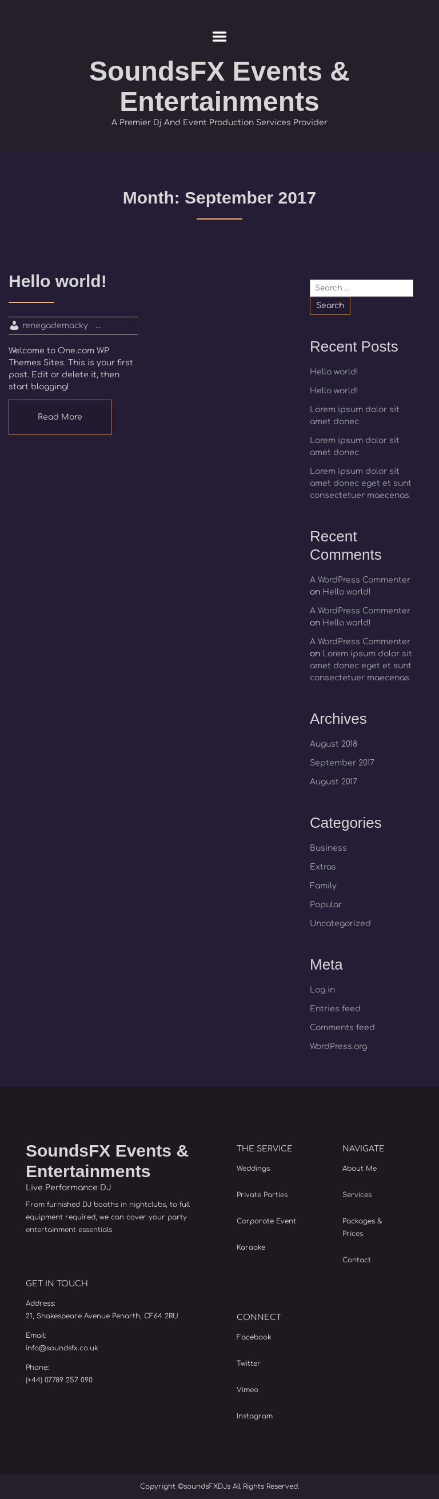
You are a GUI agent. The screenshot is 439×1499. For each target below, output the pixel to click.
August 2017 (333, 782)
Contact (356, 1260)
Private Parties (262, 1195)
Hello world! (334, 372)
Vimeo (247, 1390)
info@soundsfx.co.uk (62, 1348)
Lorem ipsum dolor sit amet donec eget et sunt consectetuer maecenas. (361, 483)
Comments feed (342, 1027)
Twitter (249, 1364)
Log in (322, 990)
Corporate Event (266, 1221)
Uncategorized (340, 923)
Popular (326, 904)
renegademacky (55, 325)
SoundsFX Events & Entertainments (219, 86)
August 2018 (333, 744)
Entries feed (335, 1008)
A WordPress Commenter (360, 580)
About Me (359, 1169)
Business (328, 848)
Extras (323, 867)
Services (357, 1195)
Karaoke (251, 1247)
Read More (60, 417)
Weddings (253, 1169)
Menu (219, 37)
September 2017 (342, 763)
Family (323, 886)
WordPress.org (338, 1046)
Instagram (255, 1416)
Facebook (254, 1337)
